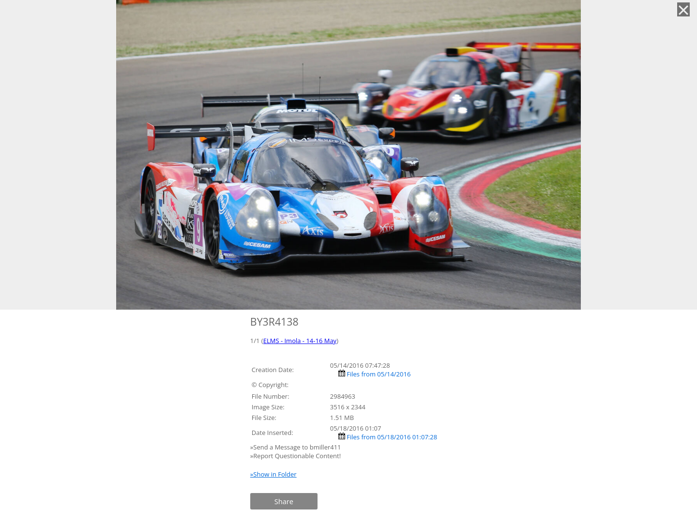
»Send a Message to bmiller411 (296, 447)
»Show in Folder (273, 474)
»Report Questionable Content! (295, 455)
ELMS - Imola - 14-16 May (299, 340)
